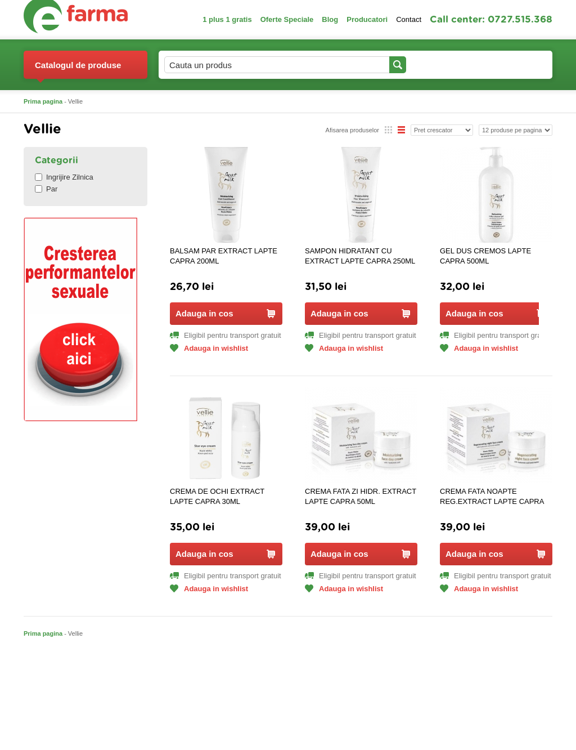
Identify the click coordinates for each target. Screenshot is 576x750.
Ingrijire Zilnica (64, 177)
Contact (408, 19)
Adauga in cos (225, 313)
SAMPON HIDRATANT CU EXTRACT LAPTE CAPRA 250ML (360, 256)
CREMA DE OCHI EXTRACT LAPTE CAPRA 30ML (217, 496)
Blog (330, 19)
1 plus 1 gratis (226, 19)
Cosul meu (515, 64)
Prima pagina (43, 101)
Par (46, 189)
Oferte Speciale (287, 19)
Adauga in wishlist (209, 348)
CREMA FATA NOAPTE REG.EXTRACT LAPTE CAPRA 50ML (492, 497)
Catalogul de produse (78, 69)
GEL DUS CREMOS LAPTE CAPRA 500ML (485, 256)
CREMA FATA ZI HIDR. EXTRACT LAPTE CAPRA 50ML (360, 496)
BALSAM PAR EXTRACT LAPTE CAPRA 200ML (223, 256)
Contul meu (444, 64)
